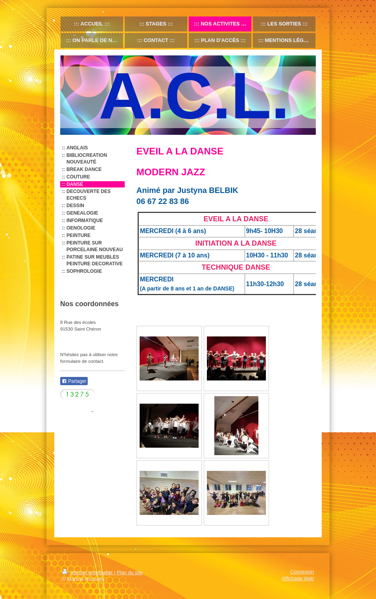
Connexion (302, 572)
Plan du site (130, 572)
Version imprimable (88, 572)
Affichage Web (298, 578)
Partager (74, 381)
